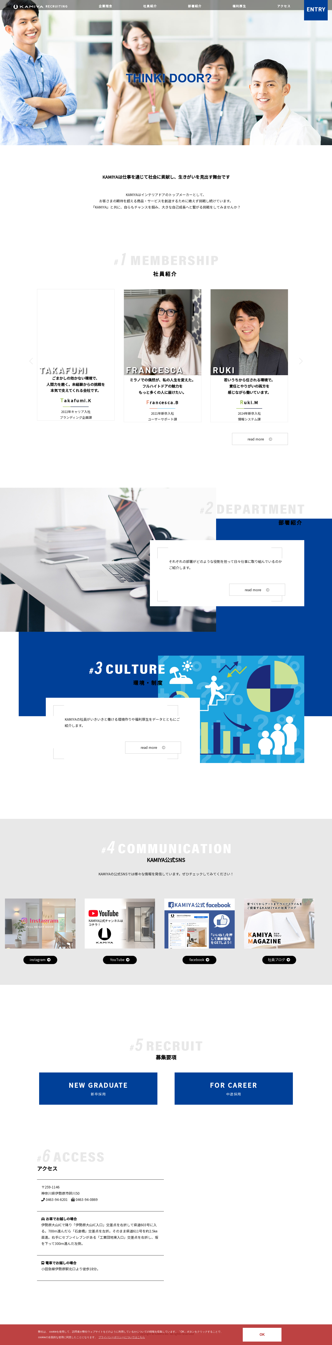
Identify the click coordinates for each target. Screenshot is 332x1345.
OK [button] (262, 1334)
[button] (31, 361)
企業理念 (105, 6)
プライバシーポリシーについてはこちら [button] (121, 1337)
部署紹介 (195, 6)
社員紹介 (150, 6)
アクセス (284, 6)
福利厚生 (239, 6)
